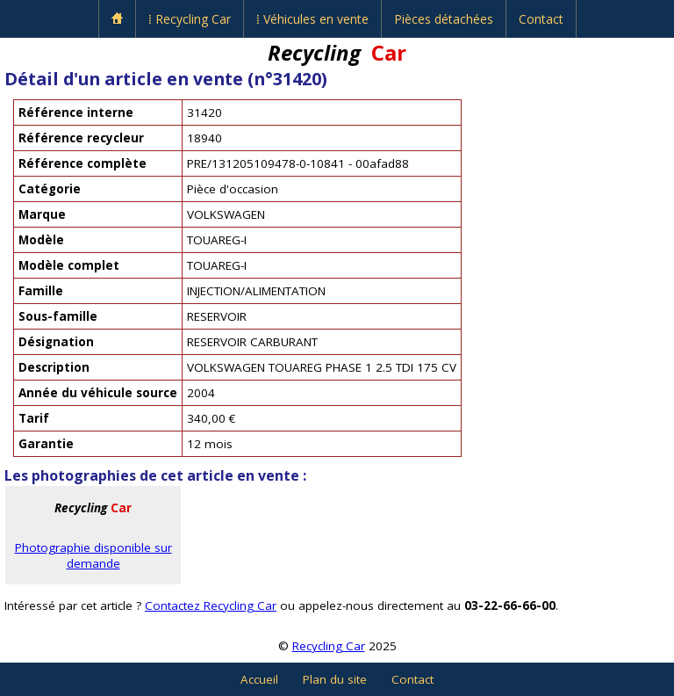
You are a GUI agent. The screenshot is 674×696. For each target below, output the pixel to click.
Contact (541, 19)
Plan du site (335, 679)
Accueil (259, 679)
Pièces (443, 19)
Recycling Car (328, 646)
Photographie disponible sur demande (93, 555)
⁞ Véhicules (312, 19)
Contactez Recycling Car (210, 605)
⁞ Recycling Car (189, 19)
